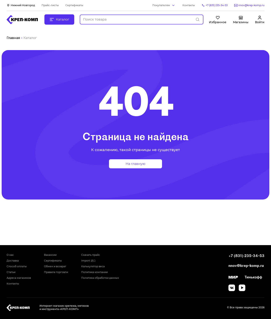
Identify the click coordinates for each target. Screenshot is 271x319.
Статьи (11, 272)
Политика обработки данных (100, 277)
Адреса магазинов (19, 277)
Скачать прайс (90, 254)
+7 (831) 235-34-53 (246, 255)
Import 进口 (88, 260)
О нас (10, 254)
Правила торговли (56, 272)
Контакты (188, 5)
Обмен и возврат (55, 266)
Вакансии (50, 254)
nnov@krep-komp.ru (246, 265)
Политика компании (94, 272)
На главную (135, 164)
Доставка (13, 260)
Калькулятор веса (93, 266)
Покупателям (161, 5)
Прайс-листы (50, 5)
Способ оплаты (17, 266)
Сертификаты (74, 5)
